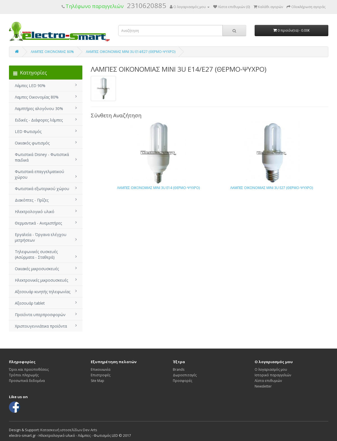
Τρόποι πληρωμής (24, 375)
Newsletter (263, 386)
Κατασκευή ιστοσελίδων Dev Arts (68, 429)
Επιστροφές (100, 375)
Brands (178, 369)
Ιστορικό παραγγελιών (273, 375)
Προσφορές (182, 380)
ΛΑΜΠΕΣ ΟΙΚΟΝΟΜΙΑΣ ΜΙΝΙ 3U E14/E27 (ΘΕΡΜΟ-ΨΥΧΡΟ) (130, 51)
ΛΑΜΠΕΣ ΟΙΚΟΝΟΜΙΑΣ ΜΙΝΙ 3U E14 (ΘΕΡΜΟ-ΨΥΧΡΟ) (158, 187)
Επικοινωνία (100, 369)
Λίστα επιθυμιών (268, 380)
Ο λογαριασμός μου (271, 369)
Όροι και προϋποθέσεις (29, 369)
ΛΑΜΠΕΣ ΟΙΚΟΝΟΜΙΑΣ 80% (52, 51)
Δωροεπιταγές (185, 375)
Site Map (97, 380)
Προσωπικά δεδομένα (27, 380)
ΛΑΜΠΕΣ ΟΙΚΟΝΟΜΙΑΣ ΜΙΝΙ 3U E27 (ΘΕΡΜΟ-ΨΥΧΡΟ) (271, 187)
